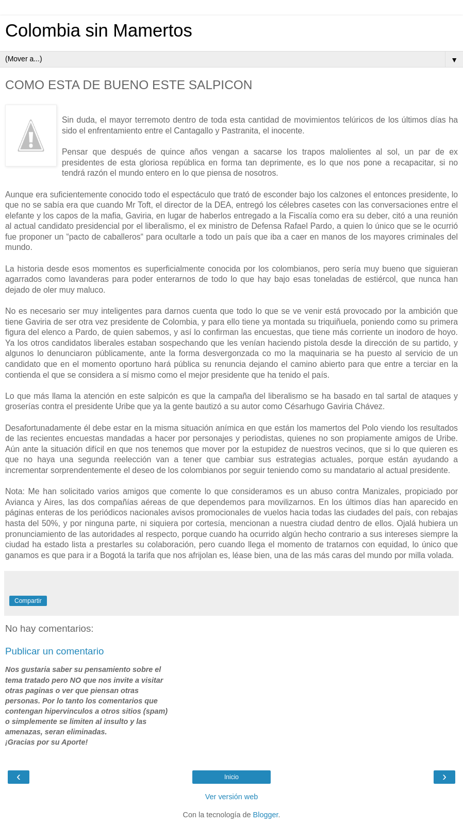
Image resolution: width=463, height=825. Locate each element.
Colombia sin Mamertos (98, 30)
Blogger (265, 815)
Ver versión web (231, 797)
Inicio (231, 777)
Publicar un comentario (54, 651)
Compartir (28, 600)
